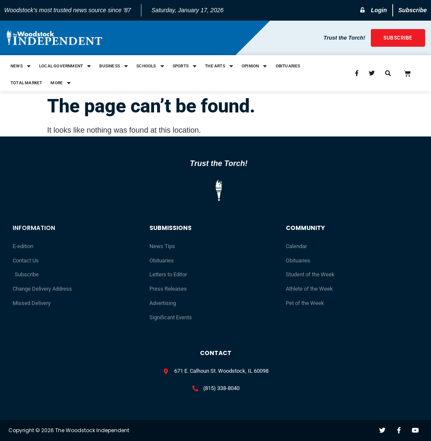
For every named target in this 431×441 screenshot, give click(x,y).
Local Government (65, 66)
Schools (150, 66)
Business (113, 66)
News (21, 66)
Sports (185, 66)
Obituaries (288, 66)
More (61, 83)
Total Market (26, 82)
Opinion (254, 66)
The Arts (219, 66)
